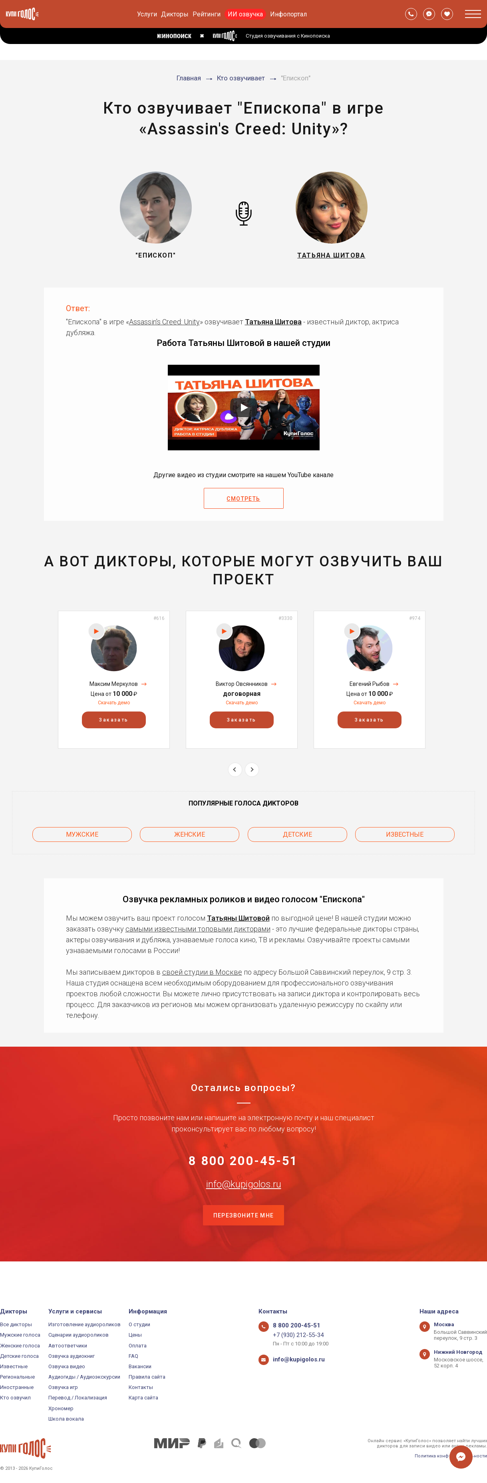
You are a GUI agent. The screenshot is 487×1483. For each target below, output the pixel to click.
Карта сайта (143, 1398)
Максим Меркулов (113, 684)
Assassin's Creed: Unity (164, 322)
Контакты (141, 1388)
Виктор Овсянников (242, 684)
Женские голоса (20, 1346)
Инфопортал (288, 14)
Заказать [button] (113, 720)
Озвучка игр (63, 1388)
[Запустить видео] (243, 407)
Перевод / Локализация (77, 1398)
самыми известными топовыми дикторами (197, 922)
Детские (297, 831)
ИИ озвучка (245, 14)
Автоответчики (67, 1346)
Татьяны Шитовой (238, 911)
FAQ (133, 1356)
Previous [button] (235, 769)
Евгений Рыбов (370, 684)
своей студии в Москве (202, 965)
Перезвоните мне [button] (243, 1240)
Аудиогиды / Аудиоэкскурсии (84, 1377)
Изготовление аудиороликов (84, 1324)
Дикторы (175, 14)
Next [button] (251, 769)
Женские (189, 831)
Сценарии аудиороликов (78, 1335)
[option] (114, 680)
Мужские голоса (20, 1335)
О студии (139, 1324)
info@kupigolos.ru (243, 1200)
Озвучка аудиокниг (71, 1356)
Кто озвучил (15, 1398)
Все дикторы (16, 1324)
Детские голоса (19, 1356)
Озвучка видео (66, 1366)
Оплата (138, 1346)
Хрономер (61, 1408)
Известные (404, 831)
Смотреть (243, 499)
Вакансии (140, 1366)
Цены (135, 1335)
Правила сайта (147, 1377)
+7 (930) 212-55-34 (294, 1335)
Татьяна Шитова (273, 322)
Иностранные (17, 1388)
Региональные (17, 1377)
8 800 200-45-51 (243, 1161)
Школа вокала (66, 1419)
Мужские (82, 831)
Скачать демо (114, 703)
